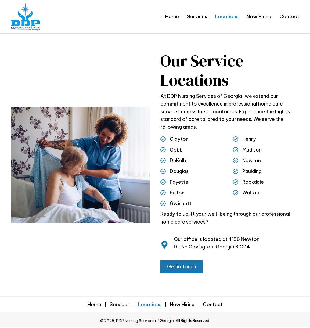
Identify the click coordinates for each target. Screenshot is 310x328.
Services (120, 304)
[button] (181, 266)
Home (94, 304)
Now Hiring (182, 304)
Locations (149, 304)
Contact (213, 304)
